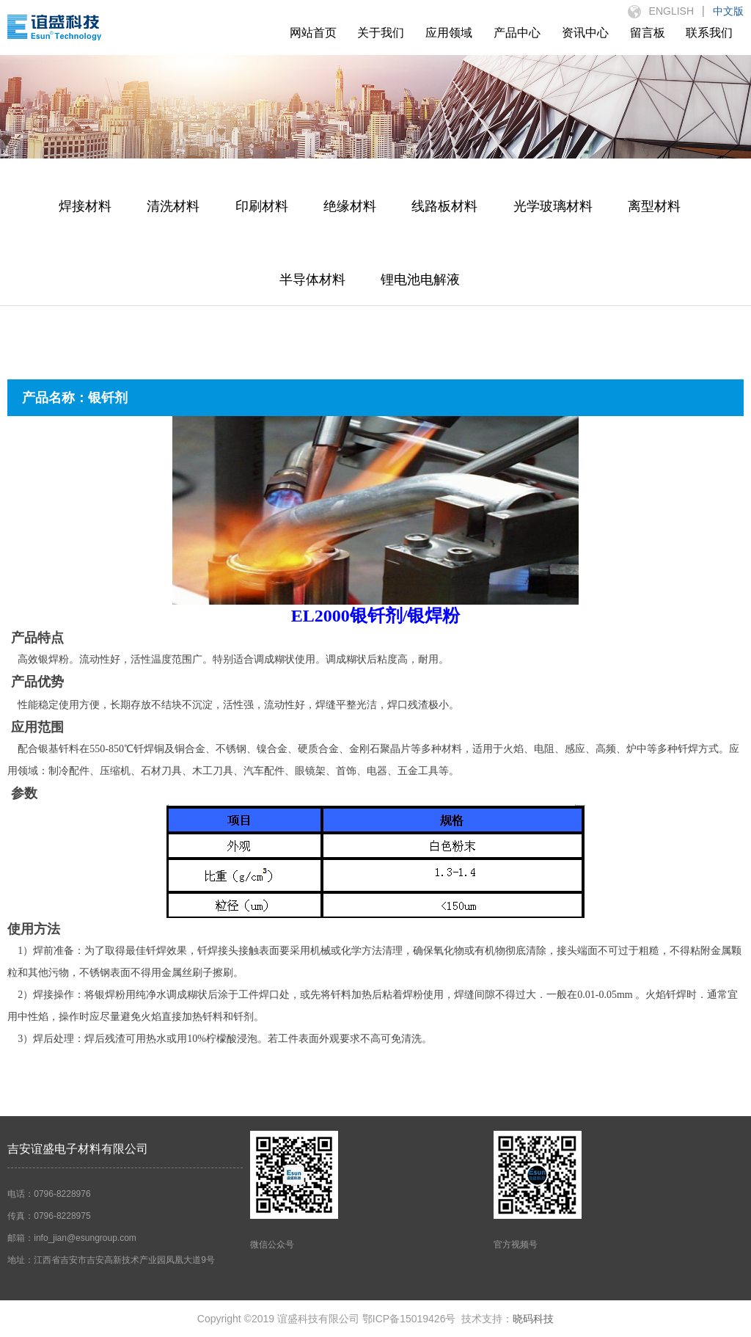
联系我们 (709, 32)
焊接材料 (85, 206)
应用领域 (448, 32)
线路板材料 (444, 206)
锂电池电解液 (420, 279)
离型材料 (654, 206)
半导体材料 (312, 279)
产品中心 (517, 32)
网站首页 (313, 32)
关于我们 (380, 32)
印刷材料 (261, 206)
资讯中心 (585, 32)
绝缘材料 (349, 206)
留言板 (647, 32)
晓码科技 (533, 1319)
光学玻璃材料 (553, 206)
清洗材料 (173, 206)
